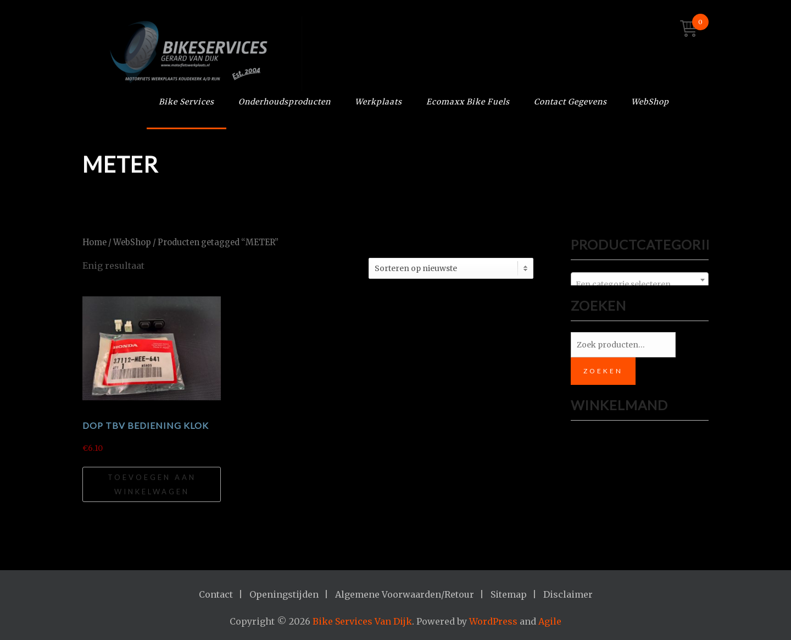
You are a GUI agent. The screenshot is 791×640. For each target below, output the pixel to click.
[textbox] (639, 284)
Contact (216, 594)
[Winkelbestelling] (451, 268)
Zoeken (603, 371)
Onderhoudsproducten (284, 102)
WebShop (650, 102)
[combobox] (640, 280)
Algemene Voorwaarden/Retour (404, 594)
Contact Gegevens (570, 102)
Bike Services (186, 102)
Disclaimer (568, 594)
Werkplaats (378, 102)
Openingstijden (284, 594)
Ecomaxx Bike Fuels (468, 102)
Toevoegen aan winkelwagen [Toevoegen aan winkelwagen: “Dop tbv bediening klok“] (152, 484)
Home (94, 242)
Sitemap (509, 594)
